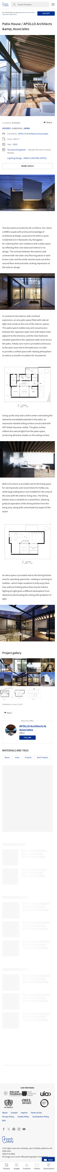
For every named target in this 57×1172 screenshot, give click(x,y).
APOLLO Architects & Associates (33, 133)
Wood (7, 757)
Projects (28, 757)
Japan (26, 128)
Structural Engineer (16, 149)
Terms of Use (26, 13)
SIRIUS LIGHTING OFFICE (35, 158)
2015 (15, 144)
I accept (46, 13)
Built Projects (42, 757)
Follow (27, 737)
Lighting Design (14, 158)
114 (15, 139)
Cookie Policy (13, 14)
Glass (17, 757)
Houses (6, 128)
